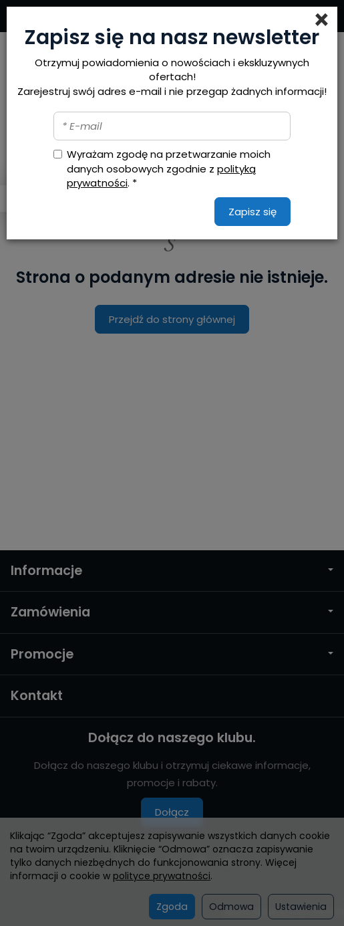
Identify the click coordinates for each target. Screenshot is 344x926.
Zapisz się (252, 212)
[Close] (322, 20)
